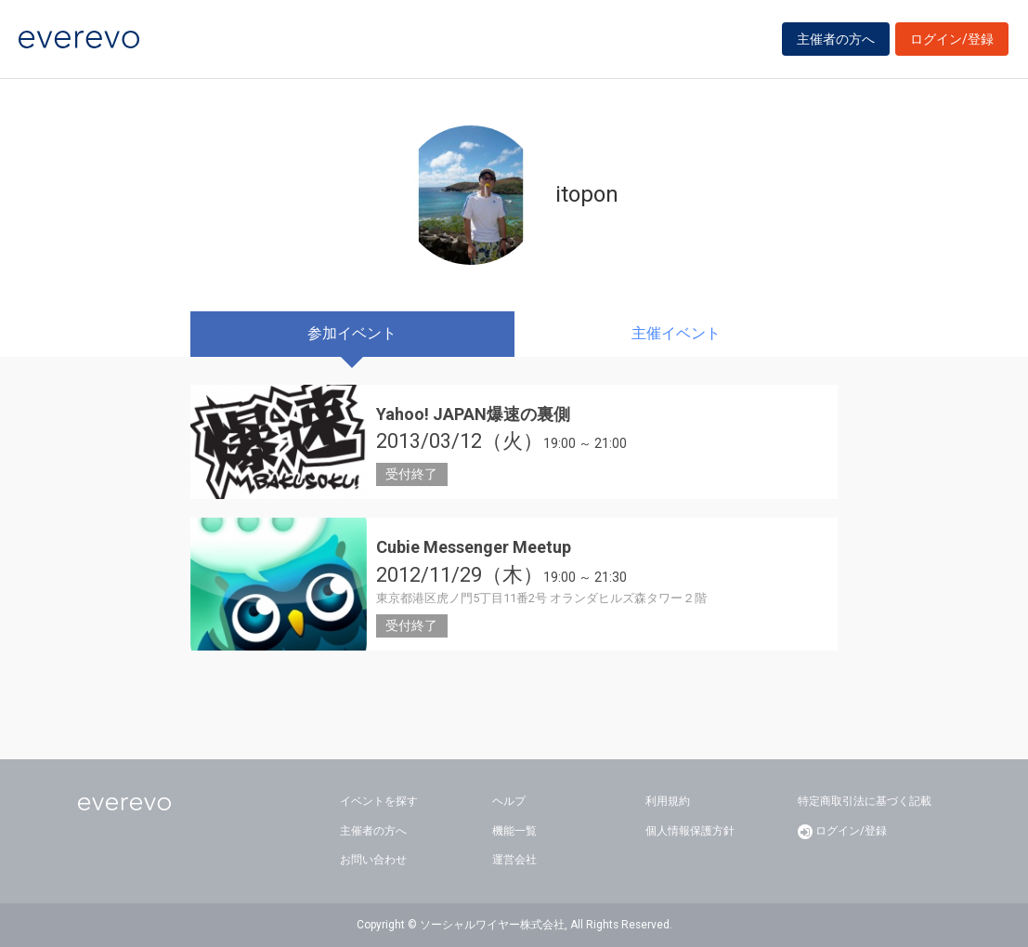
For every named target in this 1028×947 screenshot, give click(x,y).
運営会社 (514, 859)
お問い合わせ (373, 859)
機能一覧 (514, 830)
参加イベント (352, 333)
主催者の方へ (836, 39)
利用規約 (667, 801)
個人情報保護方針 (690, 830)
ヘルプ (509, 801)
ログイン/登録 (952, 39)
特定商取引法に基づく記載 (864, 801)
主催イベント (676, 333)
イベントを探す (379, 801)
